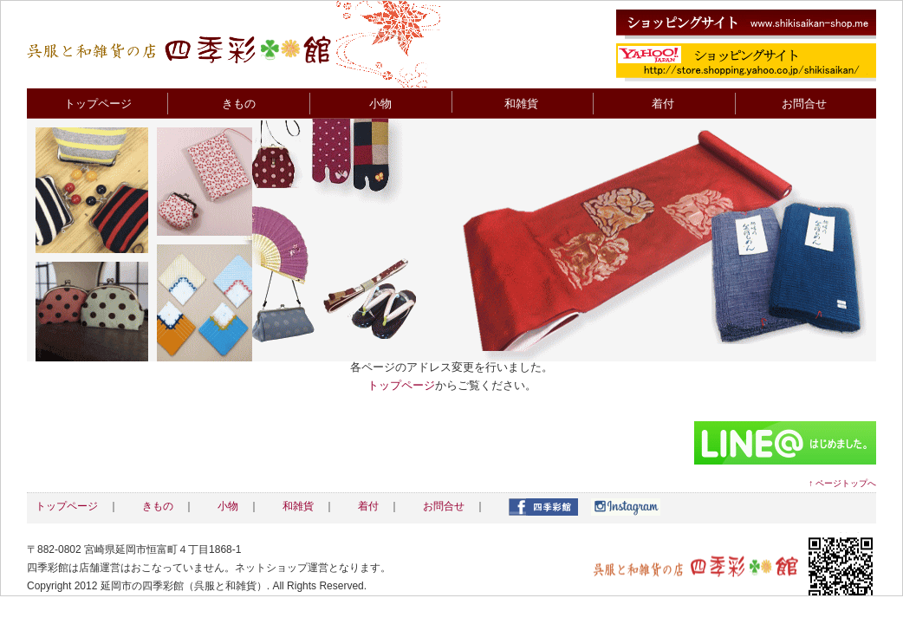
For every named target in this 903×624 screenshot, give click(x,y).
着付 (663, 103)
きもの (239, 103)
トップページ (98, 103)
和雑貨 (521, 103)
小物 (380, 103)
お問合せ (804, 103)
